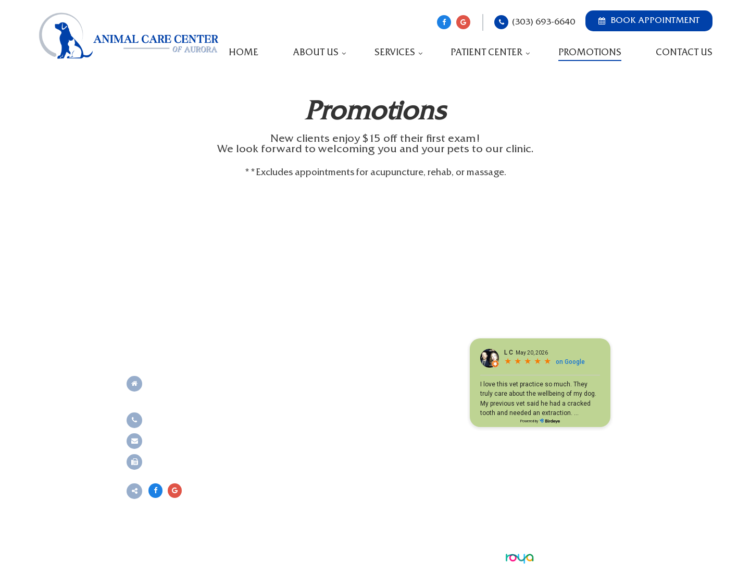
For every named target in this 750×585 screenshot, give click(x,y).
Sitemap (326, 557)
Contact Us (684, 52)
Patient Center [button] (486, 52)
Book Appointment (648, 21)
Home (243, 52)
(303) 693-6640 (543, 22)
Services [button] (394, 52)
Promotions (589, 52)
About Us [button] (316, 52)
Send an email (174, 441)
